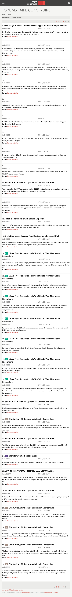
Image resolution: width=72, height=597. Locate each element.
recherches (47, 592)
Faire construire (12, 36)
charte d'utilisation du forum (12, 590)
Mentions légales (26, 592)
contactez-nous (54, 592)
